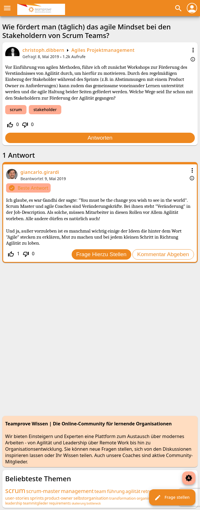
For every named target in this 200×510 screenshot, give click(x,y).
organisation (148, 498)
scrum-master (43, 491)
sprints (37, 498)
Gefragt (29, 56)
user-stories (17, 498)
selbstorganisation (90, 498)
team (100, 491)
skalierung (79, 503)
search (178, 8)
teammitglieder (35, 503)
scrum (16, 109)
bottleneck (93, 503)
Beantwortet (31, 178)
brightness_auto (189, 478)
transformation (122, 498)
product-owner (59, 498)
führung (116, 491)
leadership (13, 503)
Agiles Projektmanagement (103, 50)
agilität (132, 491)
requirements (60, 503)
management (77, 491)
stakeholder (45, 109)
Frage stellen (172, 497)
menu (7, 8)
